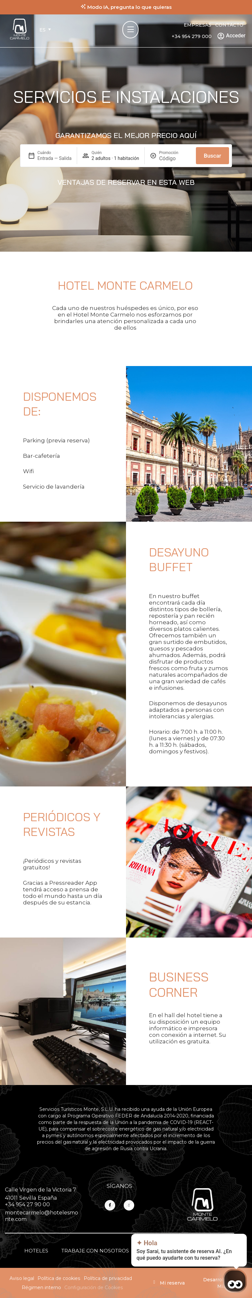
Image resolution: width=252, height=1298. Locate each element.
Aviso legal (22, 1278)
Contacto (229, 25)
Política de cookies (58, 1278)
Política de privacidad (108, 1278)
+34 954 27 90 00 (27, 1204)
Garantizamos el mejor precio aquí (126, 135)
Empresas (197, 25)
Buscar (212, 155)
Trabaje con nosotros (95, 1251)
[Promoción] (175, 158)
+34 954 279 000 (192, 36)
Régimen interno (41, 1287)
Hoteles (36, 1251)
